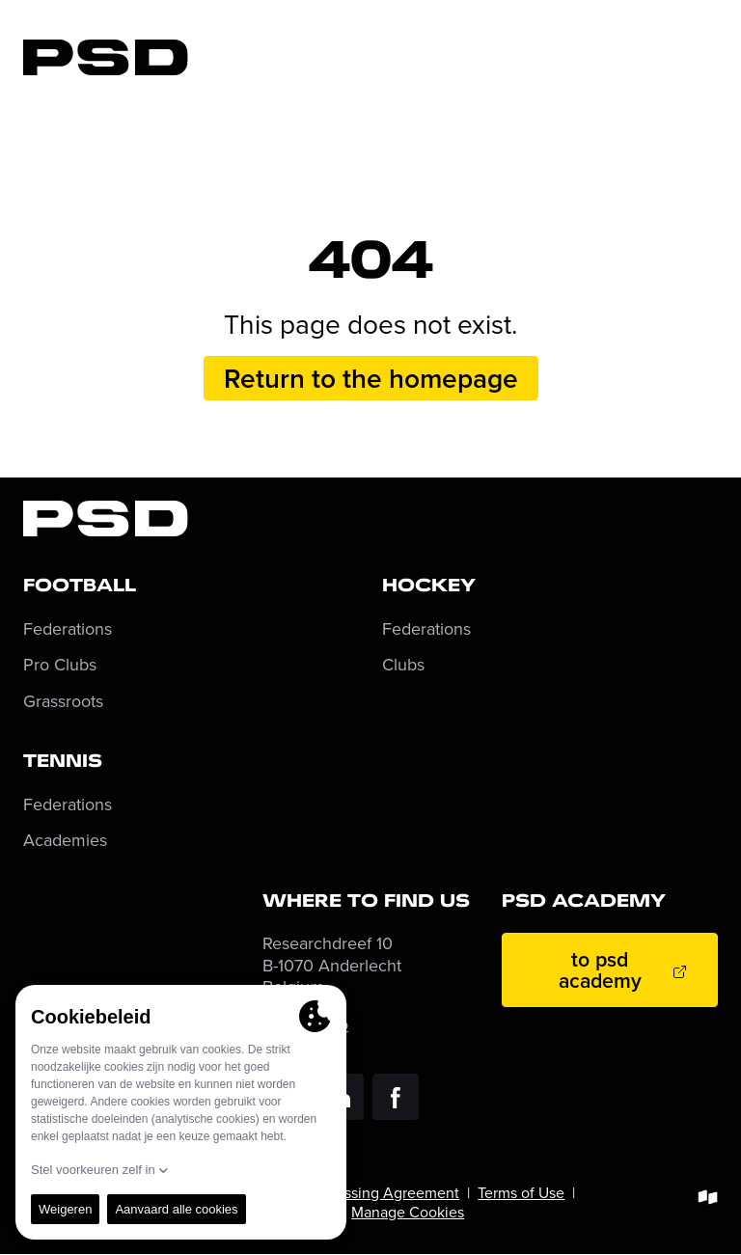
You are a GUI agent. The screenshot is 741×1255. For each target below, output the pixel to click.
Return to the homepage (371, 378)
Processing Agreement (382, 1192)
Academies (65, 841)
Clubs (403, 665)
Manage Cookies (407, 1211)
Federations (67, 629)
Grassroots (63, 702)
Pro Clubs (59, 665)
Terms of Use (521, 1192)
